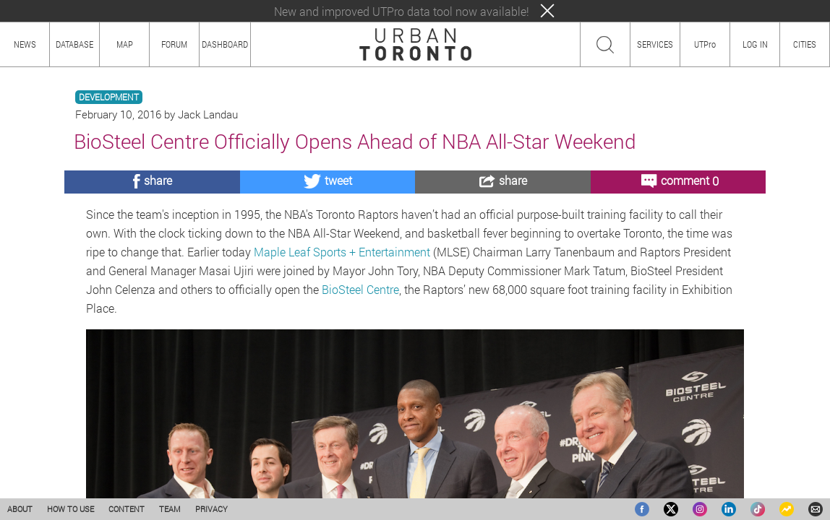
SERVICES (655, 44)
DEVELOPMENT (109, 97)
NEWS (25, 44)
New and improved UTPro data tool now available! (401, 11)
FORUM (174, 44)
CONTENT (126, 508)
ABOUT (20, 508)
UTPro (705, 44)
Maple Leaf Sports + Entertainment (342, 251)
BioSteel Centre (360, 289)
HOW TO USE (70, 508)
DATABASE (74, 44)
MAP (124, 44)
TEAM (170, 508)
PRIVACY (211, 508)
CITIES (804, 44)
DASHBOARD (225, 44)
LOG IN (755, 44)
